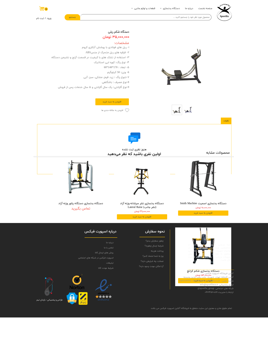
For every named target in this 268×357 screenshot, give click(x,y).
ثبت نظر (134, 165)
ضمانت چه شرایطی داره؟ (152, 300)
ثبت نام (40, 19)
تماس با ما (108, 287)
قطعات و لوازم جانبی (144, 8)
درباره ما (189, 8)
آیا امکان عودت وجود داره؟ (151, 306)
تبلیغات (109, 302)
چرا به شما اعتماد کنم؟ (153, 295)
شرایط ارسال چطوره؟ (154, 285)
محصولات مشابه (218, 189)
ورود (49, 19)
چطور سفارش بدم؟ (155, 280)
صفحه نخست (205, 8)
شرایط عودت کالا (105, 307)
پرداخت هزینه (157, 290)
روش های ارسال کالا (104, 292)
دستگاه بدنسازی (171, 8)
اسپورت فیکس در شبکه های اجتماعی (99, 297)
